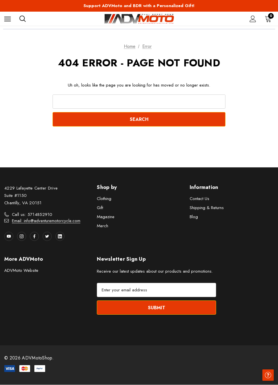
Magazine (105, 217)
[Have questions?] (268, 375)
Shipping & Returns (207, 208)
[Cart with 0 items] (269, 18)
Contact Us (199, 198)
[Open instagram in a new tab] (21, 236)
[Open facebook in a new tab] (34, 236)
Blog (194, 217)
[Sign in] (253, 19)
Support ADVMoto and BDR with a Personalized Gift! (139, 5)
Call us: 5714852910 (32, 214)
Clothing (104, 198)
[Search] (22, 18)
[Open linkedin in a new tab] (59, 236)
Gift (100, 208)
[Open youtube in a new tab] (8, 236)
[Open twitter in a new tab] (47, 236)
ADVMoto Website (21, 270)
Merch (102, 226)
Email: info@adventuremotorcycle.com (46, 221)
